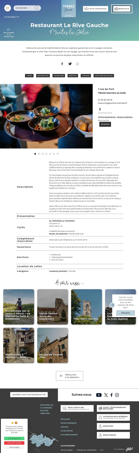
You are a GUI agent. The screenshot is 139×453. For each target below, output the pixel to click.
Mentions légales (67, 450)
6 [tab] (54, 154)
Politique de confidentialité (87, 450)
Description (43, 75)
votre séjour (67, 430)
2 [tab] (39, 154)
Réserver (105, 124)
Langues (86, 75)
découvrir (65, 419)
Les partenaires (68, 445)
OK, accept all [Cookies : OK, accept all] (14, 438)
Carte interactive (96, 9)
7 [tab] (57, 154)
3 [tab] (42, 154)
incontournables (69, 423)
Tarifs (29, 75)
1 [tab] (35, 154)
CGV (102, 450)
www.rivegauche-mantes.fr (112, 103)
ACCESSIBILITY (11, 17)
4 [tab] (46, 154)
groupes (64, 427)
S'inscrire (125, 313)
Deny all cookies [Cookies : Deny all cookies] (14, 443)
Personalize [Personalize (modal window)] (14, 447)
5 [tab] (50, 154)
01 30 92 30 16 (105, 99)
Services (73, 75)
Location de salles (104, 75)
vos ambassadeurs (69, 434)
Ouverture (59, 75)
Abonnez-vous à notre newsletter (28, 395)
